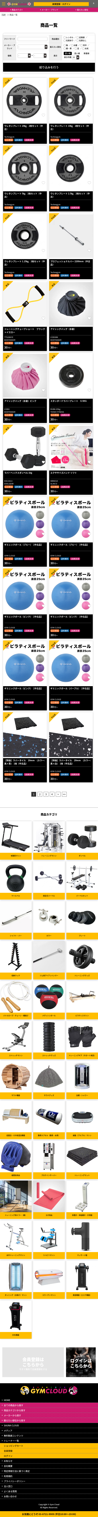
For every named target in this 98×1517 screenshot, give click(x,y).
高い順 (77, 53)
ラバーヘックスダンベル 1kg (18, 472)
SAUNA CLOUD (11, 1425)
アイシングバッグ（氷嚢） (63, 328)
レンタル (68, 37)
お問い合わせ (10, 1496)
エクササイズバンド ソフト (63, 472)
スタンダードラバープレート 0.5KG (68, 400)
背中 (83, 45)
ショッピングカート (13, 1445)
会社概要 (8, 1465)
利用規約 (8, 1476)
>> (64, 794)
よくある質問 (10, 1491)
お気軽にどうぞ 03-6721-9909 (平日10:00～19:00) (49, 1514)
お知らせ (8, 1460)
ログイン (8, 1455)
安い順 (68, 53)
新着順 (86, 53)
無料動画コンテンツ (13, 1435)
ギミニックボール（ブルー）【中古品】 (23, 544)
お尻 (85, 48)
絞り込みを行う (49, 67)
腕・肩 (68, 48)
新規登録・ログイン (61, 3)
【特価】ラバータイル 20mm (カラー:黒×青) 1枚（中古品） (24, 762)
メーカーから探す (12, 1415)
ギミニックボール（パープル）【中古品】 (70, 688)
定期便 (81, 37)
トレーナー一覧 (11, 1440)
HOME (7, 1400)
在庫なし (81, 40)
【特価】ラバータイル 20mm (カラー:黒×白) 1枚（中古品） (70, 762)
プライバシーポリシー (14, 1481)
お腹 (74, 45)
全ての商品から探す (13, 1405)
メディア (8, 1430)
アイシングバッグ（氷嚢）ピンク (20, 400)
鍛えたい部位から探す (14, 1420)
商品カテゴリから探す (14, 1410)
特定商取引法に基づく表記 (17, 1471)
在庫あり (68, 40)
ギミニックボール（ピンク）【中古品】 (23, 616)
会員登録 (8, 1450)
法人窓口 (8, 1486)
